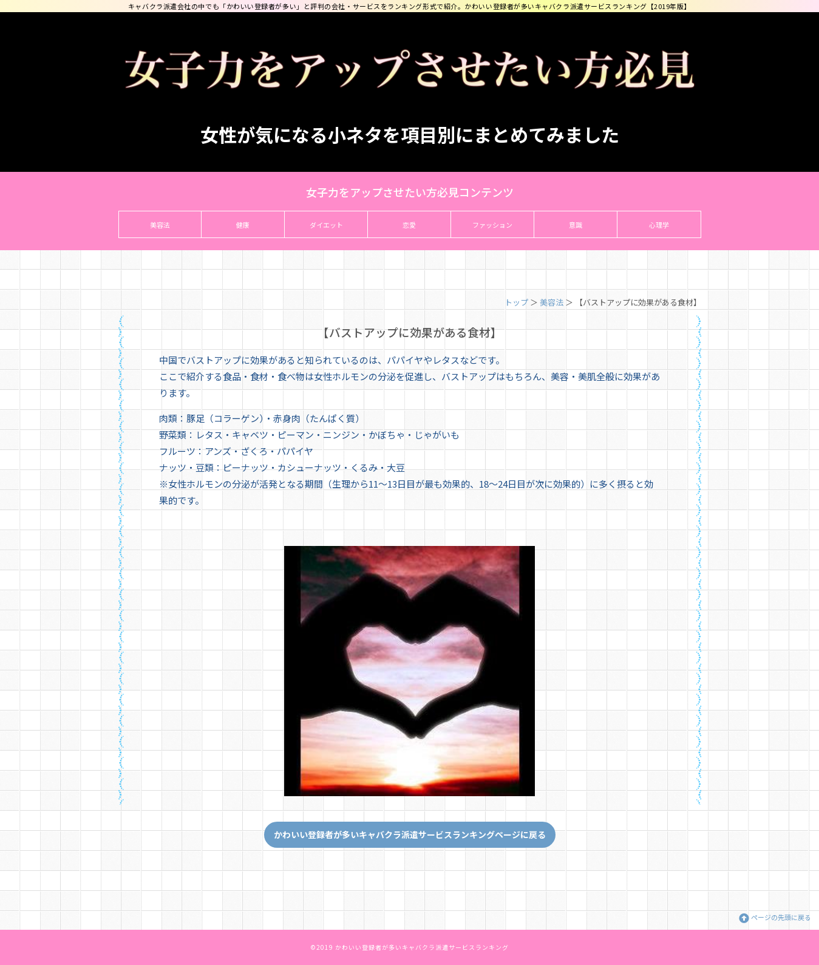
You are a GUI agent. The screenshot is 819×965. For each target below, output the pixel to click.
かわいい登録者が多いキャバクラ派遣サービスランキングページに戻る (410, 834)
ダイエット (326, 225)
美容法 (160, 225)
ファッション (492, 225)
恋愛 (409, 225)
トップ (516, 302)
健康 (243, 225)
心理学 (659, 225)
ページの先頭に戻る (781, 917)
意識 (575, 225)
